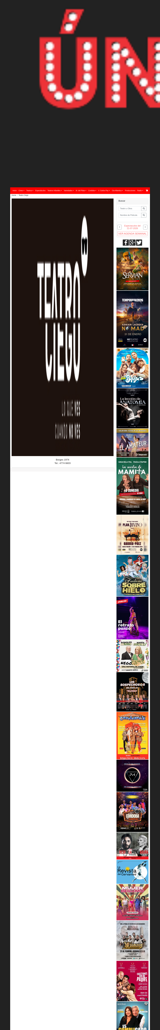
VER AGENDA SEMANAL (132, 233)
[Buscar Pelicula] (130, 215)
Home (14, 195)
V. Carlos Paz (103, 191)
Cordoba (91, 191)
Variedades (68, 191)
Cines (21, 191)
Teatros (29, 191)
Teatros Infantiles (53, 191)
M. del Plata (80, 191)
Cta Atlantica (117, 191)
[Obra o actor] (130, 208)
